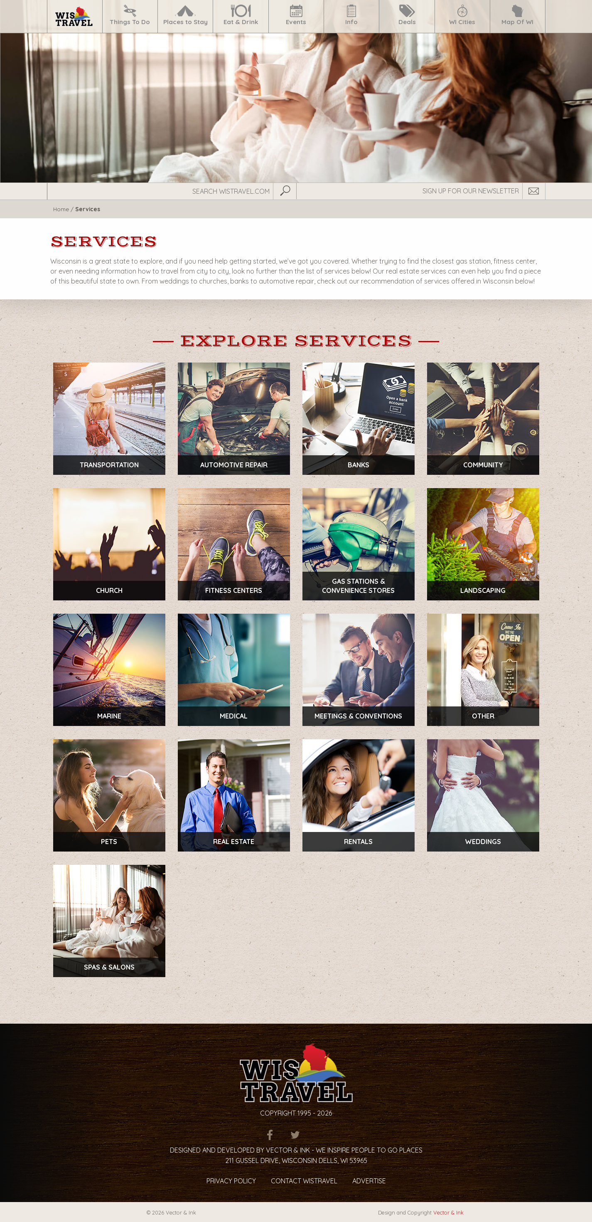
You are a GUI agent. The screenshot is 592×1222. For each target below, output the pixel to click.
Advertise (369, 1181)
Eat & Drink (241, 15)
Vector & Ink (448, 1212)
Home (61, 208)
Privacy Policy (231, 1181)
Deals (407, 15)
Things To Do (130, 15)
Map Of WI (517, 15)
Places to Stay (185, 15)
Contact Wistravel (304, 1181)
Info (351, 15)
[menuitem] (74, 16)
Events (296, 15)
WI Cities (462, 15)
